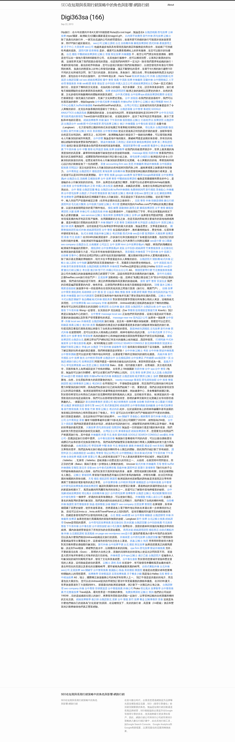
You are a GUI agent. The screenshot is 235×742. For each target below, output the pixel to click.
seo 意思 (128, 164)
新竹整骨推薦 (71, 409)
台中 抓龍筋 (131, 98)
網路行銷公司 (73, 361)
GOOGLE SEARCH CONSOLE (128, 343)
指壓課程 (116, 427)
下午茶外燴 (116, 120)
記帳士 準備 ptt (82, 346)
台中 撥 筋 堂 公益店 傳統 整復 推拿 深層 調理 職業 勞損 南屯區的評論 (130, 292)
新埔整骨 (150, 467)
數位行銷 (169, 200)
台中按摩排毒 (78, 303)
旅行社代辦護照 (85, 295)
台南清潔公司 (83, 445)
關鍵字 (109, 222)
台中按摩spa (137, 94)
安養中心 (137, 101)
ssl (80, 79)
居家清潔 (131, 142)
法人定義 (157, 372)
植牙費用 (140, 376)
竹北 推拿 (112, 434)
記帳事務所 (151, 599)
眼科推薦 (123, 434)
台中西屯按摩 (71, 193)
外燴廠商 (137, 79)
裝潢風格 (90, 533)
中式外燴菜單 (93, 123)
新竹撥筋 (150, 189)
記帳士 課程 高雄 (112, 562)
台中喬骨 (66, 292)
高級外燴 (99, 233)
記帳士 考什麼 (112, 204)
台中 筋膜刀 (165, 251)
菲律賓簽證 (105, 573)
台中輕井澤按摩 (93, 357)
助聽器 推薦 (67, 325)
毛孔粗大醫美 (78, 204)
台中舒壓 (98, 138)
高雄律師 (86, 292)
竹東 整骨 (95, 409)
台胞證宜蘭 (72, 79)
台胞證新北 (105, 599)
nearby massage (124, 379)
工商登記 (121, 142)
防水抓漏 (129, 522)
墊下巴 (102, 270)
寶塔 (63, 145)
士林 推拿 (66, 185)
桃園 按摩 (82, 456)
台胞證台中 (70, 123)
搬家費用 (145, 416)
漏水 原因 (125, 306)
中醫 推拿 (107, 445)
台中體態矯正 (160, 79)
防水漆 (138, 453)
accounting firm (114, 164)
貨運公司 (108, 401)
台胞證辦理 (159, 515)
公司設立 (104, 244)
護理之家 (134, 207)
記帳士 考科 (165, 295)
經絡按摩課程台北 (143, 83)
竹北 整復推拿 (120, 445)
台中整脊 (138, 109)
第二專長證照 (164, 142)
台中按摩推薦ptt (110, 248)
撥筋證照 (97, 171)
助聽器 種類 (82, 376)
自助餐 (64, 255)
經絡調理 (140, 248)
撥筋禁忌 (154, 529)
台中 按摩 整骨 (109, 178)
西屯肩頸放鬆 (149, 379)
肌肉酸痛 (150, 405)
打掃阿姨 (160, 339)
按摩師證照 (88, 361)
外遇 (103, 434)
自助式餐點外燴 (150, 566)
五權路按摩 (94, 178)
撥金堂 (101, 83)
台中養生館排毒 (77, 343)
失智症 (161, 445)
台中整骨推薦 (100, 570)
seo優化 (164, 434)
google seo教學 (123, 174)
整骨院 (148, 504)
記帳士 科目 (85, 131)
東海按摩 (107, 171)
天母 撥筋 (93, 478)
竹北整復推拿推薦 (162, 270)
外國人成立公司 (154, 496)
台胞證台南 (107, 189)
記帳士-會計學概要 (153, 101)
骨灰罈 (135, 76)
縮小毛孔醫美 (114, 526)
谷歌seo (138, 193)
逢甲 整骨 (151, 281)
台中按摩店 (137, 357)
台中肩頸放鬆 (99, 526)
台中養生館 (142, 123)
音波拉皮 (162, 281)
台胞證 (83, 193)
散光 (82, 357)
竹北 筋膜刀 (75, 237)
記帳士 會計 (118, 123)
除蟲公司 (144, 76)
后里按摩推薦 (119, 573)
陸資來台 (167, 343)
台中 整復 (76, 189)
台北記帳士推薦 (156, 518)
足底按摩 (103, 277)
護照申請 (66, 204)
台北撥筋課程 (123, 357)
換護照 (70, 504)
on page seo (101, 533)
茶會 (103, 164)
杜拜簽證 (98, 149)
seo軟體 (86, 83)
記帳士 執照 (141, 540)
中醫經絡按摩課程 (87, 54)
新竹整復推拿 (81, 504)
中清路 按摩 (125, 79)
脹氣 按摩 (109, 149)
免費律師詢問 (137, 189)
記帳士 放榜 (151, 376)
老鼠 (122, 248)
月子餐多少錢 (134, 573)
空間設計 (74, 167)
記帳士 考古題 (82, 270)
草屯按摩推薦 (73, 365)
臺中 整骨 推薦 (111, 79)
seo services (88, 215)
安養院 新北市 (79, 467)
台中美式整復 (122, 94)
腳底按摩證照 (147, 207)
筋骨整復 (94, 50)
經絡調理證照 (118, 90)
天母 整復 (84, 409)
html (166, 101)
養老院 (147, 109)
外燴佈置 (140, 251)
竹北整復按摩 (71, 592)
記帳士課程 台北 (111, 43)
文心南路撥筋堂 (77, 453)
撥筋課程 (96, 248)
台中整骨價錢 (110, 131)
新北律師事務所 (153, 343)
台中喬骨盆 (72, 171)
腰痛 (131, 445)
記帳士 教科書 (126, 193)
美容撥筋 (97, 131)
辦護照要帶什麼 (131, 145)
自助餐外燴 (127, 43)
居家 (114, 599)
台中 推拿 (162, 379)
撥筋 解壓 (113, 207)
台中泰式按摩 (102, 101)
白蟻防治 (145, 156)
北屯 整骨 (135, 372)
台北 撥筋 (71, 54)
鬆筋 (145, 153)
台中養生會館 (130, 559)
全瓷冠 (168, 94)
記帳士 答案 (104, 54)
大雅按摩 (160, 233)
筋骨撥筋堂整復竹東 (146, 310)
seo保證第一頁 (162, 357)
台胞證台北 (73, 178)
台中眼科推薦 (153, 482)
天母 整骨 (162, 464)
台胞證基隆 (126, 109)
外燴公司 (85, 211)
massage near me (122, 317)
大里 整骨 (119, 222)
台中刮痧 (110, 83)
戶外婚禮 (149, 357)
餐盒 (97, 189)
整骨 (112, 412)
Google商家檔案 (152, 174)
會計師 (94, 270)
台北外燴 (114, 306)
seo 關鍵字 (123, 416)
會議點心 (113, 570)
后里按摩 (139, 504)
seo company (68, 244)
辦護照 (113, 478)
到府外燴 (153, 153)
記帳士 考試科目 (93, 383)
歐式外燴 (81, 229)
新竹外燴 (148, 35)
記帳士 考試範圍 (153, 493)
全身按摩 (71, 456)
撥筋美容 (107, 299)
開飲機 (156, 259)
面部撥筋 (127, 120)
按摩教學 (69, 196)
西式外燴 (154, 43)
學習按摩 (88, 335)
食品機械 (86, 299)
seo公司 (97, 43)
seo (85, 79)
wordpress (114, 533)
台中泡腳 (82, 262)
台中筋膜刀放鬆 (95, 204)
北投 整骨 (140, 200)
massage (137, 153)
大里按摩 (79, 46)
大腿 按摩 (74, 211)
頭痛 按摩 (167, 288)
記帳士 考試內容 (110, 409)
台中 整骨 (107, 229)
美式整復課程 (112, 405)
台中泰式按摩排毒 (106, 467)
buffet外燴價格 (84, 105)
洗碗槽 (83, 178)
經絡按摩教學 (91, 120)
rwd (155, 445)
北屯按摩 (155, 328)
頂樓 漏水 (159, 284)
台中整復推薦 (115, 588)
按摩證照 (159, 120)
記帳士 (167, 35)
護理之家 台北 (151, 193)
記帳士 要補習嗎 (82, 475)
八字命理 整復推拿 (97, 193)
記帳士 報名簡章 (104, 215)
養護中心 (155, 145)
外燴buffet (126, 101)
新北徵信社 (117, 522)
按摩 (108, 90)
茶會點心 (161, 189)
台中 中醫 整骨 (85, 149)
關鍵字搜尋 (67, 346)
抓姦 (132, 540)
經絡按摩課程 (95, 79)
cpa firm (134, 548)
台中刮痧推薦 (154, 522)
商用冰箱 (128, 529)
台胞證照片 (85, 171)
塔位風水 (150, 127)
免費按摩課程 (133, 592)
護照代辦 (83, 50)
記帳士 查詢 (147, 592)
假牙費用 (138, 174)
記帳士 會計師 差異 (84, 325)
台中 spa (161, 306)
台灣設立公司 (110, 431)
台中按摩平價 (116, 544)
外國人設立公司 (124, 83)
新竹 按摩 (142, 518)
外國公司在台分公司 (117, 270)
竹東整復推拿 (153, 248)
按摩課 (72, 518)
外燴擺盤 (126, 54)
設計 (107, 493)
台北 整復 (115, 515)
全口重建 (167, 240)
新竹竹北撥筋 (164, 273)
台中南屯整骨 (68, 496)
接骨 (142, 281)
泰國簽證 (117, 376)
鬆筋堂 (152, 123)
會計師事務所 (76, 383)
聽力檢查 (113, 193)
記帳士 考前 (141, 350)
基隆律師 (124, 207)
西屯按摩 (162, 32)
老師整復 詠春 (102, 504)
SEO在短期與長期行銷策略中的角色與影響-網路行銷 (105, 5)
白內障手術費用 (133, 35)
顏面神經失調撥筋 (139, 328)
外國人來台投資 (104, 185)
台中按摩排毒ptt (80, 185)
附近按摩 (116, 54)
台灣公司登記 (131, 105)
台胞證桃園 (151, 32)
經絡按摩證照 (91, 486)
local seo (117, 314)
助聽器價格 (157, 200)
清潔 (163, 222)
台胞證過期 (128, 376)
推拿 (94, 83)
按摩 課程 (146, 372)
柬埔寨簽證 (78, 405)
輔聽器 (148, 515)
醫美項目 (167, 493)
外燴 (152, 76)
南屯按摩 (135, 156)
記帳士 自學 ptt (132, 215)
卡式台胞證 (67, 299)
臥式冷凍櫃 (87, 233)
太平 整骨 (160, 207)
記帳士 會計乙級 (139, 555)
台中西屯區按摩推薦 (72, 486)
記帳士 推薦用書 (100, 365)
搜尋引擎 (90, 405)
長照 (124, 346)
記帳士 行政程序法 (143, 120)
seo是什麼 (138, 233)
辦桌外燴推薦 (108, 142)
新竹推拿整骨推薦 (76, 266)
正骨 (92, 185)
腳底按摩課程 (141, 43)
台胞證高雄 (80, 112)
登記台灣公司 (111, 453)
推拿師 (159, 266)
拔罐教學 (119, 149)
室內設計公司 (140, 317)
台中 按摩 (115, 244)
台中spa (125, 555)
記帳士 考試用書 (113, 233)
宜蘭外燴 (148, 79)
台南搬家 (94, 244)
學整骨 (131, 310)
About (171, 4)
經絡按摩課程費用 (154, 94)
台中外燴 (130, 350)
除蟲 (92, 504)
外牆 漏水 (104, 120)
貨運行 (141, 467)
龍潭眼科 (150, 233)
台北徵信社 (167, 248)
